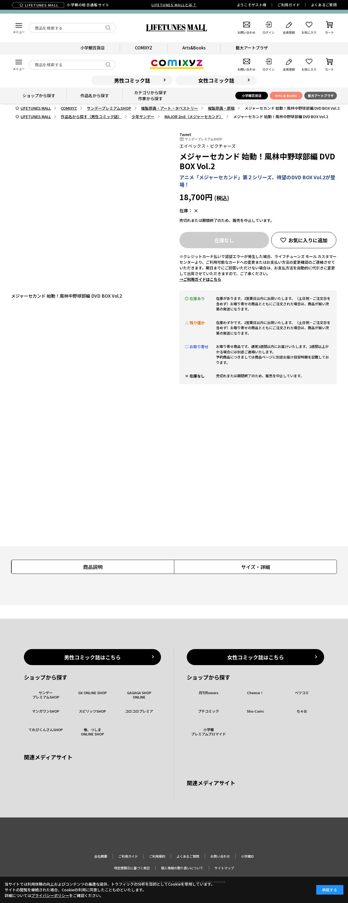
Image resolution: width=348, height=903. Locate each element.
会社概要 (100, 856)
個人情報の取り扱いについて (182, 868)
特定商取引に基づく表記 (132, 868)
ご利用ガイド (288, 4)
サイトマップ (224, 868)
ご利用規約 (157, 856)
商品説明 (93, 566)
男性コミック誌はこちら (92, 657)
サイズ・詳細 (255, 566)
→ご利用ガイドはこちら (200, 279)
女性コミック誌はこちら (255, 657)
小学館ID (247, 856)
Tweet (185, 134)
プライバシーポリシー (50, 895)
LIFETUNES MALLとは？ (174, 4)
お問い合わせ (220, 856)
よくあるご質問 (324, 4)
